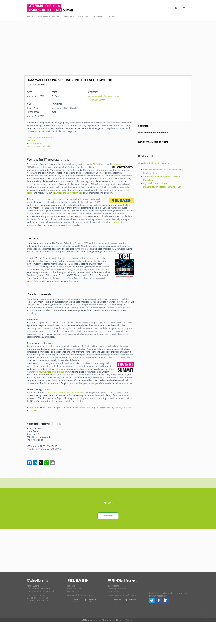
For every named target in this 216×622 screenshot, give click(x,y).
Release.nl (116, 164)
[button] (152, 600)
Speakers (68, 16)
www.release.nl (74, 588)
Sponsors (97, 16)
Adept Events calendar (158, 163)
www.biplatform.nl (117, 588)
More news (108, 515)
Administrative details (39, 146)
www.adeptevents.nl (39, 600)
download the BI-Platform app (67, 192)
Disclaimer (130, 620)
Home (30, 16)
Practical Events (36, 143)
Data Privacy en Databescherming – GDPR (163, 187)
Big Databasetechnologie (155, 183)
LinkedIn (35, 410)
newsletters (84, 407)
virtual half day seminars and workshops (65, 392)
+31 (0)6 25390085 (96, 100)
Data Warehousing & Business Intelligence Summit (70, 370)
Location (83, 16)
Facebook (127, 407)
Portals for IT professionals (41, 137)
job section (119, 222)
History (31, 140)
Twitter (117, 407)
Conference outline (48, 16)
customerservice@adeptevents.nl (104, 96)
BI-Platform (54, 251)
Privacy (121, 620)
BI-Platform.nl (99, 164)
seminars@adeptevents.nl (41, 591)
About (111, 16)
